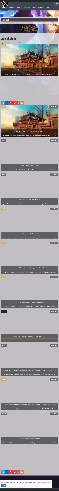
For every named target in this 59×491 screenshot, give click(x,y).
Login (56, 3)
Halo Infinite (27, 7)
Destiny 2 (18, 7)
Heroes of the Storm (37, 7)
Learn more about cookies (44, 482)
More (47, 7)
